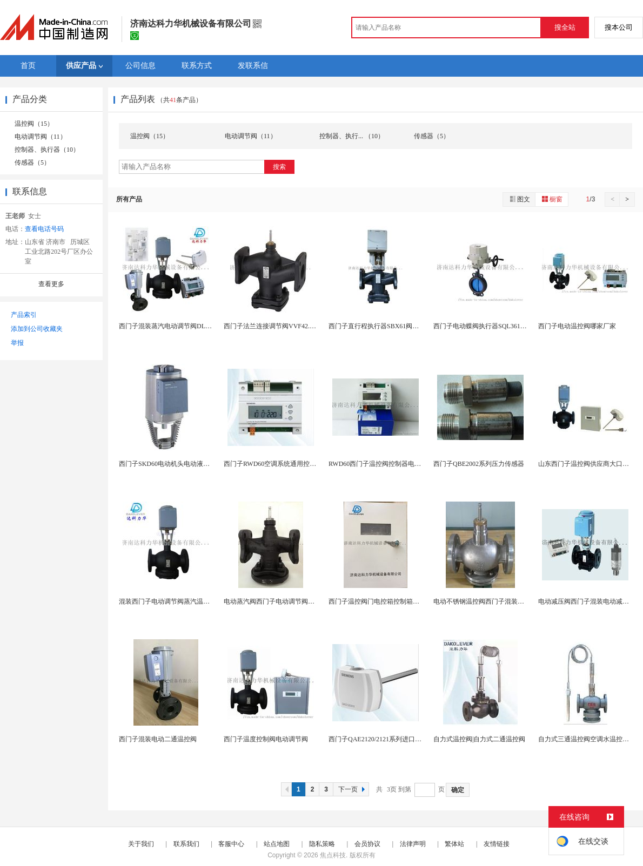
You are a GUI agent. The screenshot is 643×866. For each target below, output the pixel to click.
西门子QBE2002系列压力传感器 (478, 464)
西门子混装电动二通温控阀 (158, 739)
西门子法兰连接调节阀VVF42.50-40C (276, 326)
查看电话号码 (44, 229)
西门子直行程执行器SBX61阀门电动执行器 (390, 326)
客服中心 (231, 844)
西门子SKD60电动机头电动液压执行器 (174, 464)
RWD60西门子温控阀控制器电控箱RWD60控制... (398, 464)
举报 (17, 343)
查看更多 (51, 284)
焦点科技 (333, 855)
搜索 (279, 167)
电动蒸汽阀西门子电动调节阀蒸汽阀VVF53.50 (289, 601)
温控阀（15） (34, 123)
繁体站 (454, 844)
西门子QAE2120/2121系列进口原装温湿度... (390, 739)
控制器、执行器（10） (47, 149)
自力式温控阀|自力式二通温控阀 (479, 739)
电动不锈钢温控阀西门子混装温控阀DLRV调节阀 (503, 601)
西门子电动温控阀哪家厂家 (577, 326)
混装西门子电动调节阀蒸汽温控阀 (167, 601)
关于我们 (141, 844)
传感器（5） (32, 162)
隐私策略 (322, 844)
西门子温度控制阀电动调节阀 (266, 739)
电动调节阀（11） (40, 136)
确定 (457, 790)
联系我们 (186, 844)
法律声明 (413, 844)
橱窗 (551, 199)
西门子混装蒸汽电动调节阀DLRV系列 (173, 326)
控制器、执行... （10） (351, 136)
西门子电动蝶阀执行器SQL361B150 (483, 326)
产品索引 (24, 315)
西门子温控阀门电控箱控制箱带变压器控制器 (393, 601)
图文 (519, 199)
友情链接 (497, 844)
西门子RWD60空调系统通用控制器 (273, 464)
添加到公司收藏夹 (37, 329)
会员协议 (367, 844)
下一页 (352, 789)
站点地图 (277, 844)
